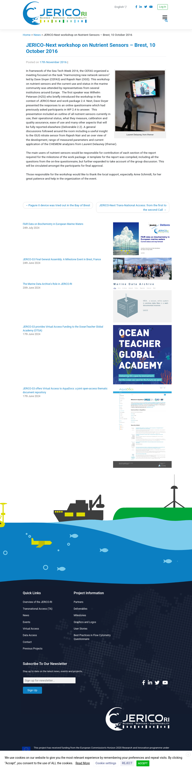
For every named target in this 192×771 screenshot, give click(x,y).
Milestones (80, 615)
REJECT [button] (127, 763)
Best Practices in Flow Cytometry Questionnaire (92, 637)
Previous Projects (32, 648)
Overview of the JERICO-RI (37, 602)
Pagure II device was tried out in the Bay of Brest (59, 205)
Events (26, 622)
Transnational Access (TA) (37, 608)
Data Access (30, 635)
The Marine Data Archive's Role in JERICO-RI (47, 283)
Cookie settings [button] (105, 763)
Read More (83, 763)
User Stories (80, 628)
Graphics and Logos (85, 622)
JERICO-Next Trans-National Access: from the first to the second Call (133, 207)
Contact (27, 642)
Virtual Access (31, 628)
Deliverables (80, 608)
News (26, 615)
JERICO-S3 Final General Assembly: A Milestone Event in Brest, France (62, 259)
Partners (78, 602)
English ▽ (121, 6)
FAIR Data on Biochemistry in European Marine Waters (53, 224)
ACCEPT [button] (143, 763)
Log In (162, 6)
